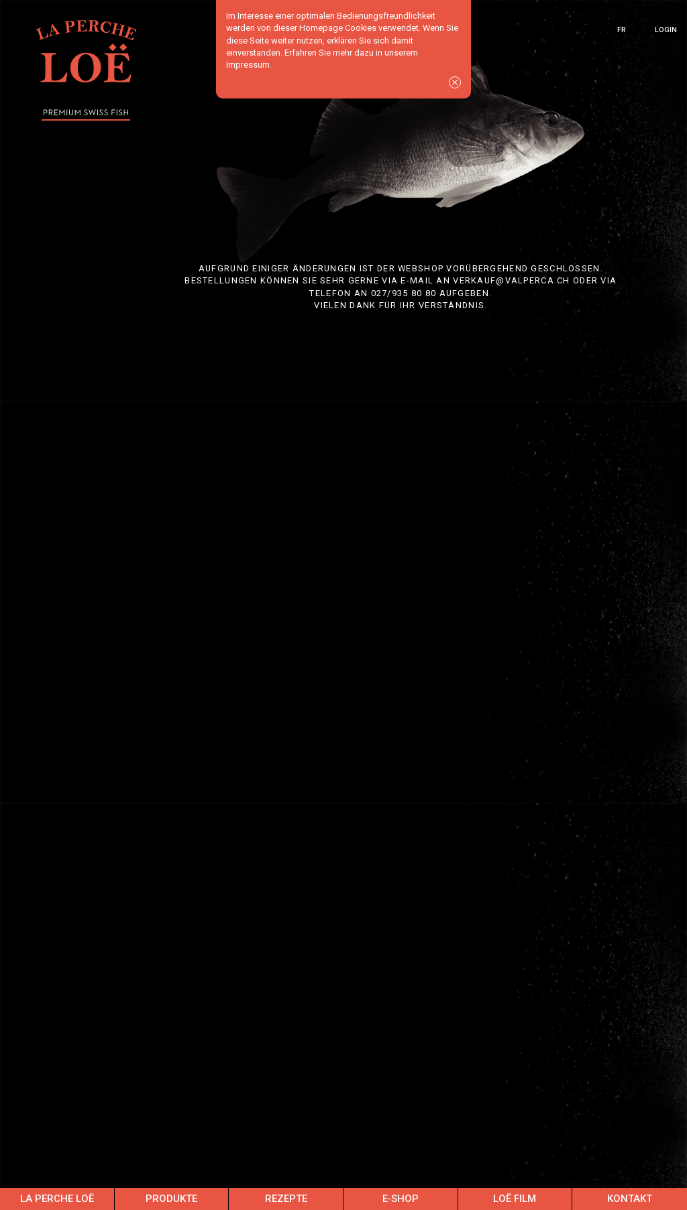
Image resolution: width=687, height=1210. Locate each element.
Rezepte (286, 1199)
